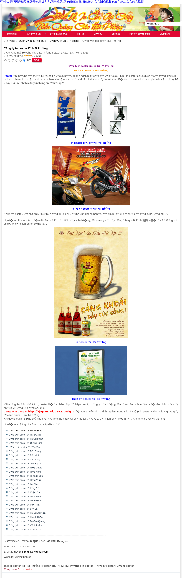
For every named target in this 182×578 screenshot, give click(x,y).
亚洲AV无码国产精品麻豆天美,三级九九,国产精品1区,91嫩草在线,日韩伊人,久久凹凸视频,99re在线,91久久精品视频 (72, 1)
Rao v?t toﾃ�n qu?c (140, 34)
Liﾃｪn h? (98, 34)
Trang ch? (12, 34)
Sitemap (116, 34)
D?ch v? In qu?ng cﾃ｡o (32, 40)
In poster (74, 40)
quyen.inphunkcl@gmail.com (31, 551)
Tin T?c (80, 34)
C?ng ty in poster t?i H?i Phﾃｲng (26, 48)
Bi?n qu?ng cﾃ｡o (58, 34)
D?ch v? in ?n (33, 34)
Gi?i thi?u (165, 34)
